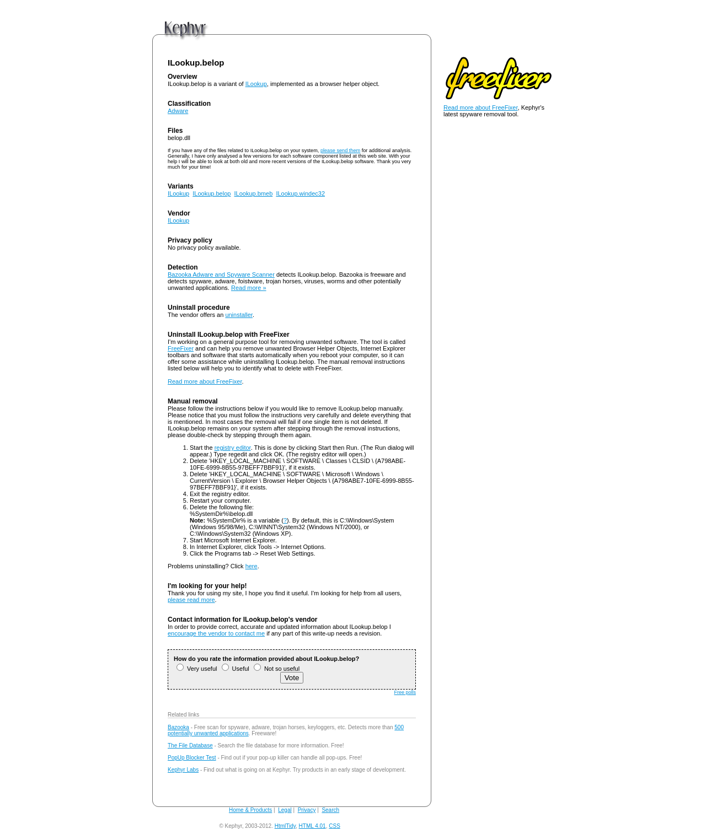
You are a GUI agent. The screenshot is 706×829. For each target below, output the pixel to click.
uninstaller (239, 314)
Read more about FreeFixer (205, 381)
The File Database (190, 745)
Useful (235, 668)
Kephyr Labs (183, 770)
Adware (178, 110)
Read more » (248, 287)
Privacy (307, 810)
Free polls (405, 692)
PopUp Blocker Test (192, 758)
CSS (334, 826)
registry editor (233, 447)
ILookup (256, 83)
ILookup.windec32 (300, 193)
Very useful (196, 668)
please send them (340, 150)
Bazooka (178, 727)
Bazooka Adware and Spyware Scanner (221, 274)
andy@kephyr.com (365, 826)
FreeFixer (181, 348)
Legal (284, 810)
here (251, 566)
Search (330, 810)
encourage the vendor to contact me (216, 633)
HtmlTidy (285, 826)
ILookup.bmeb (253, 193)
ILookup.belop (211, 193)
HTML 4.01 (312, 826)
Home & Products (250, 810)
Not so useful (276, 668)
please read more (191, 599)
